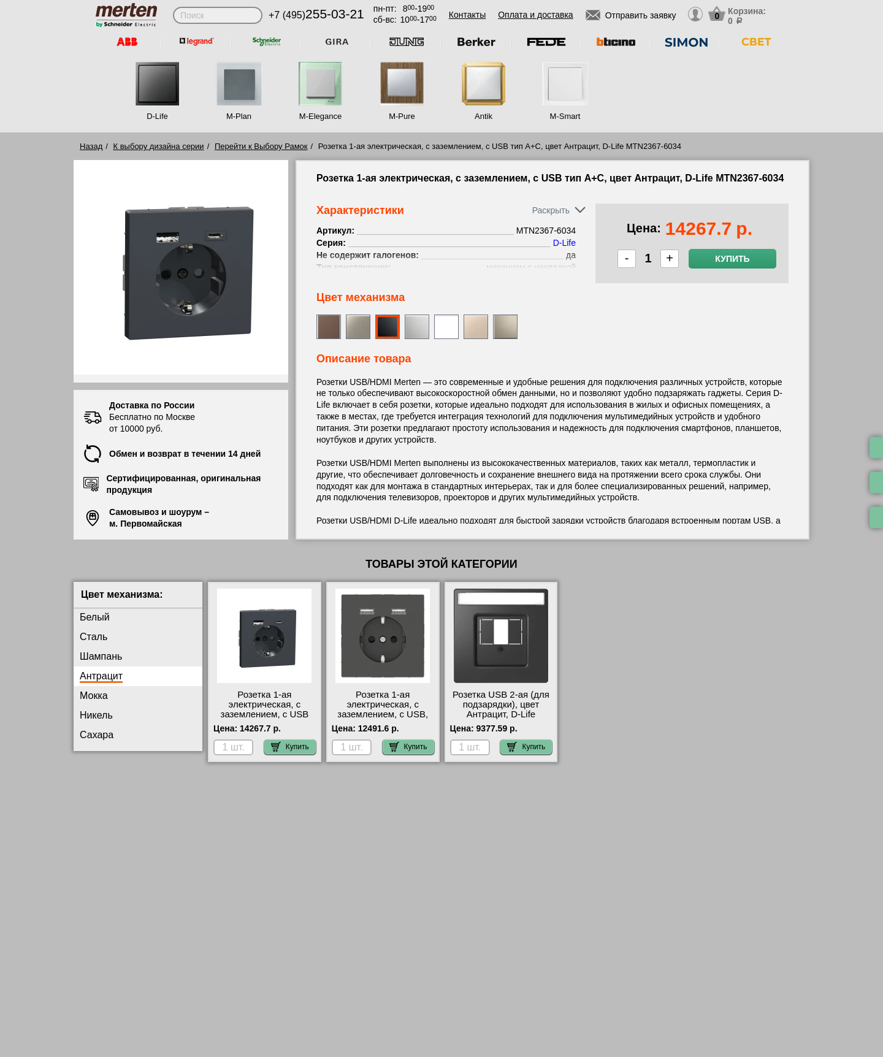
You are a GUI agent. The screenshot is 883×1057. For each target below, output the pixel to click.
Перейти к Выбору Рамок (261, 146)
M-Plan (238, 116)
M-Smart (565, 116)
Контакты (467, 15)
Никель (96, 715)
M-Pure (402, 116)
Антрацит (101, 676)
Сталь (93, 637)
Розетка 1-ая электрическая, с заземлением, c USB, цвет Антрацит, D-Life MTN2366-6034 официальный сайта (382, 719)
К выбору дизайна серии (158, 146)
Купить (732, 259)
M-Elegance (320, 116)
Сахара (96, 735)
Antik (483, 116)
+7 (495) (316, 15)
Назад (91, 146)
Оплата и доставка (535, 15)
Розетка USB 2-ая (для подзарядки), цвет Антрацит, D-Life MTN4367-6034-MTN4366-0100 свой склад (501, 719)
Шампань (101, 656)
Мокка (94, 695)
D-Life (157, 116)
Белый (95, 617)
